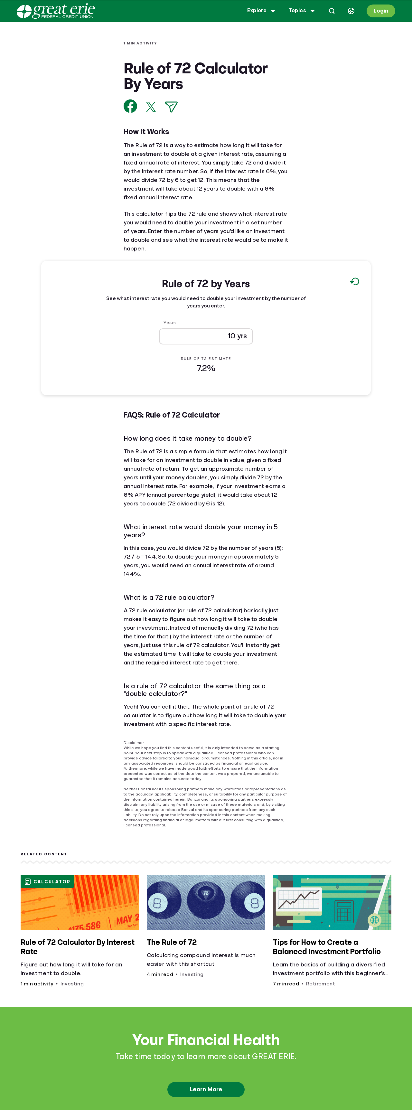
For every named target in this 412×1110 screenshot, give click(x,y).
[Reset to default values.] (354, 283)
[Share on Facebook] (130, 106)
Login (381, 11)
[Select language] (351, 11)
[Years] (206, 336)
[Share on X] (151, 107)
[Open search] (332, 11)
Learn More (206, 1089)
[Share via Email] (171, 107)
